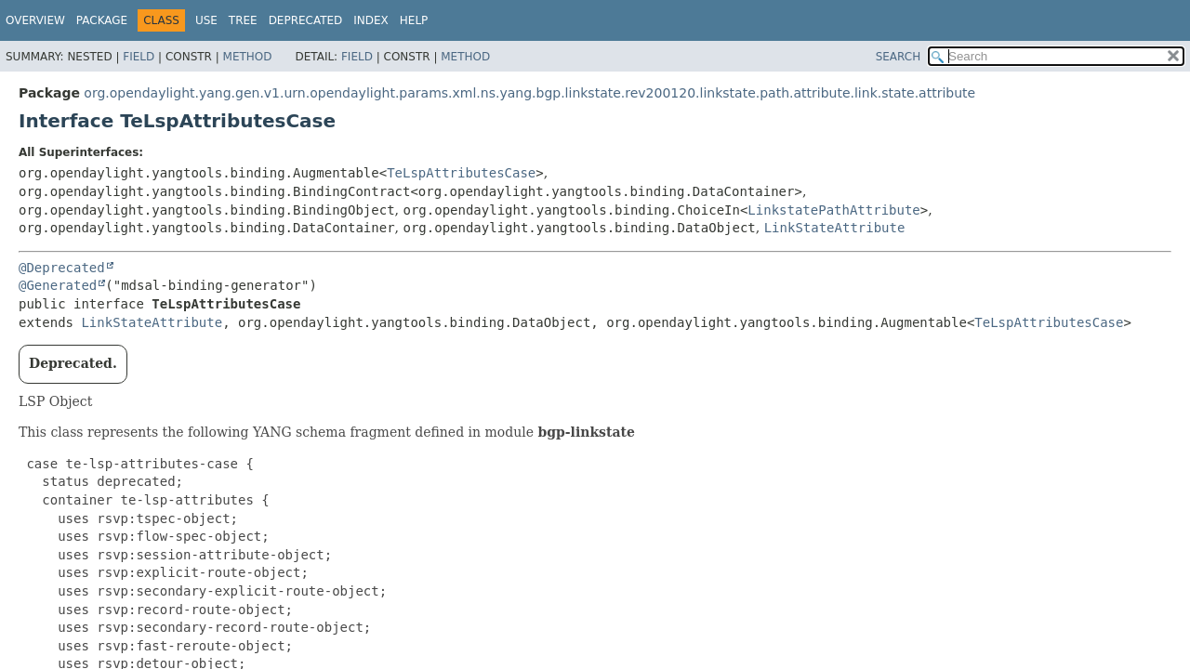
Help (414, 20)
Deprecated (306, 20)
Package (101, 20)
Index (371, 20)
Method (247, 56)
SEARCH (898, 56)
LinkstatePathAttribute (833, 210)
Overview (35, 20)
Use (206, 20)
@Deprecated (62, 267)
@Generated (58, 285)
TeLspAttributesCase (461, 172)
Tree (243, 20)
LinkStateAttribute (835, 227)
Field (138, 56)
